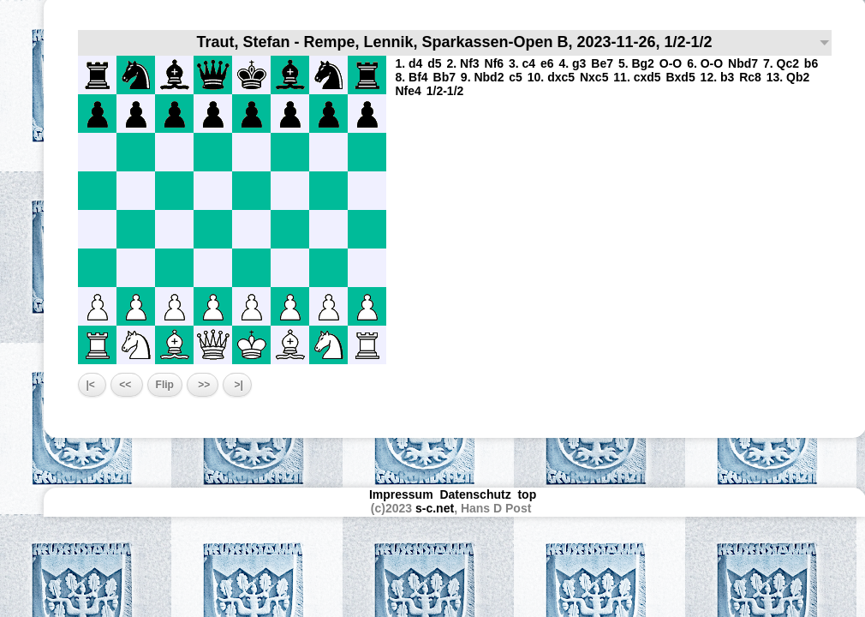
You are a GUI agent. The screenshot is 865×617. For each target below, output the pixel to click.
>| (237, 385)
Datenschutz (474, 494)
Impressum (401, 494)
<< (126, 385)
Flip (165, 385)
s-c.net (434, 508)
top (528, 494)
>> (202, 385)
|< (92, 385)
